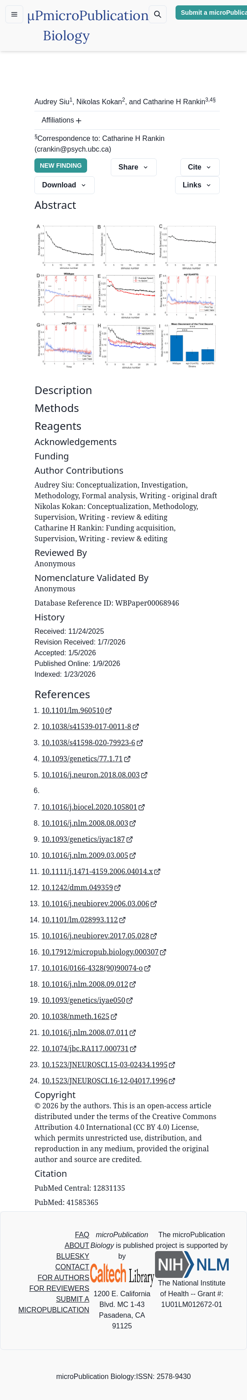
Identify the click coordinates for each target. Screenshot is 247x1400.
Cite (200, 167)
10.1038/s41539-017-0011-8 (90, 726)
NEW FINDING (61, 165)
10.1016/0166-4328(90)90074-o (96, 968)
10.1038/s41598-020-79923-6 (92, 742)
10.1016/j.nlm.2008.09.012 (89, 984)
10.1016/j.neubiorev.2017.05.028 (99, 936)
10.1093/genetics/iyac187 (87, 839)
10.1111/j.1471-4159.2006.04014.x (101, 871)
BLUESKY (72, 1256)
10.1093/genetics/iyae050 (87, 1000)
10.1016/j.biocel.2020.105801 (93, 807)
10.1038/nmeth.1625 (79, 1016)
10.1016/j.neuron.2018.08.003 (95, 775)
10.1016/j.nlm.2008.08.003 (89, 823)
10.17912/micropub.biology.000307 (104, 952)
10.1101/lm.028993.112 (84, 920)
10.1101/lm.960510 (77, 710)
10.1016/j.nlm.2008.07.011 (89, 1032)
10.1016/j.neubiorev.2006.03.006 (99, 903)
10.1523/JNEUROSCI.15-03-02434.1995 (109, 1064)
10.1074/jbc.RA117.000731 (89, 1048)
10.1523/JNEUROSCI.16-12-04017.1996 (109, 1081)
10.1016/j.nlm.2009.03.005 (89, 855)
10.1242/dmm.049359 (81, 887)
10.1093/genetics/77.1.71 (86, 759)
